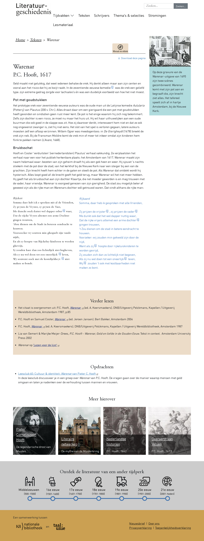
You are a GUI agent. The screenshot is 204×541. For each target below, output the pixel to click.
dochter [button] (131, 220)
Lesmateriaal (63, 24)
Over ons (154, 523)
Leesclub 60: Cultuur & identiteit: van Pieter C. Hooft (58, 373)
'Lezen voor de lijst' (46, 345)
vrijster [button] (101, 211)
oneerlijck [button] (52, 254)
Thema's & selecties (128, 15)
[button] (159, 6)
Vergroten (188, 39)
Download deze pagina (133, 58)
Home (20, 40)
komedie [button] (105, 87)
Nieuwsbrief (137, 523)
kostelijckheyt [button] (52, 259)
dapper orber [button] (54, 211)
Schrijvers (101, 15)
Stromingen (157, 15)
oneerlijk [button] (118, 259)
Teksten (84, 15)
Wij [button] (81, 263)
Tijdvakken (61, 15)
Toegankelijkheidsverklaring (173, 528)
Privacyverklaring (140, 528)
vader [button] (131, 211)
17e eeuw (138, 48)
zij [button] (92, 246)
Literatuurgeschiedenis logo (33, 9)
